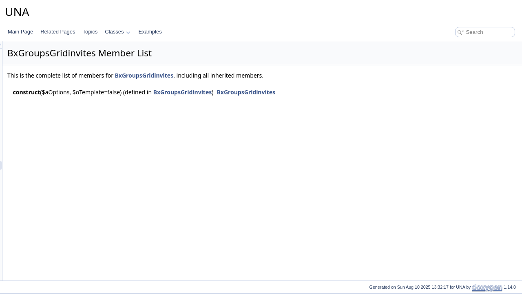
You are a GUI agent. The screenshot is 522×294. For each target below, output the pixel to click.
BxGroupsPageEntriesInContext (70, 273)
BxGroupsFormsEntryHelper (66, 120)
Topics (89, 32)
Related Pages (57, 32)
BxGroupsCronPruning (60, 84)
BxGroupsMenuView (57, 219)
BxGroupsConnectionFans (64, 75)
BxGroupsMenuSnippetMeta (66, 210)
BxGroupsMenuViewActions (65, 228)
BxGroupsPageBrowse (60, 264)
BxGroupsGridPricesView (63, 183)
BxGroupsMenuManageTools (67, 201)
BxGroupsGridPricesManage (66, 174)
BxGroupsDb (49, 93)
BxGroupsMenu (52, 192)
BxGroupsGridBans (56, 138)
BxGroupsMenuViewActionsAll (68, 237)
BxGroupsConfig (53, 66)
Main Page (20, 32)
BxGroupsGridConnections (64, 156)
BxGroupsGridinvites (57, 165)
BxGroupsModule (54, 255)
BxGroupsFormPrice (57, 111)
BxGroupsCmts (52, 57)
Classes (117, 32)
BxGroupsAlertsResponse (63, 48)
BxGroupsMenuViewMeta (63, 246)
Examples (150, 32)
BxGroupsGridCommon (60, 147)
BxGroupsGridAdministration (66, 129)
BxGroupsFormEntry (57, 102)
